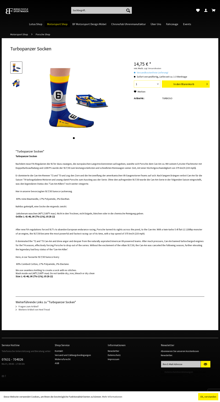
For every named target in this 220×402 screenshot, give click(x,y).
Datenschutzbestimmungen (179, 371)
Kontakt (59, 351)
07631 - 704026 (12, 359)
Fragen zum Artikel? (27, 306)
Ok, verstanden (208, 396)
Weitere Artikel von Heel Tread (33, 309)
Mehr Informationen (112, 396)
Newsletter (113, 351)
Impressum (113, 359)
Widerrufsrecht (62, 359)
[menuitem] (197, 10)
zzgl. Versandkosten (152, 68)
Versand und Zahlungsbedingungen (73, 355)
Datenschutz (114, 355)
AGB (57, 363)
